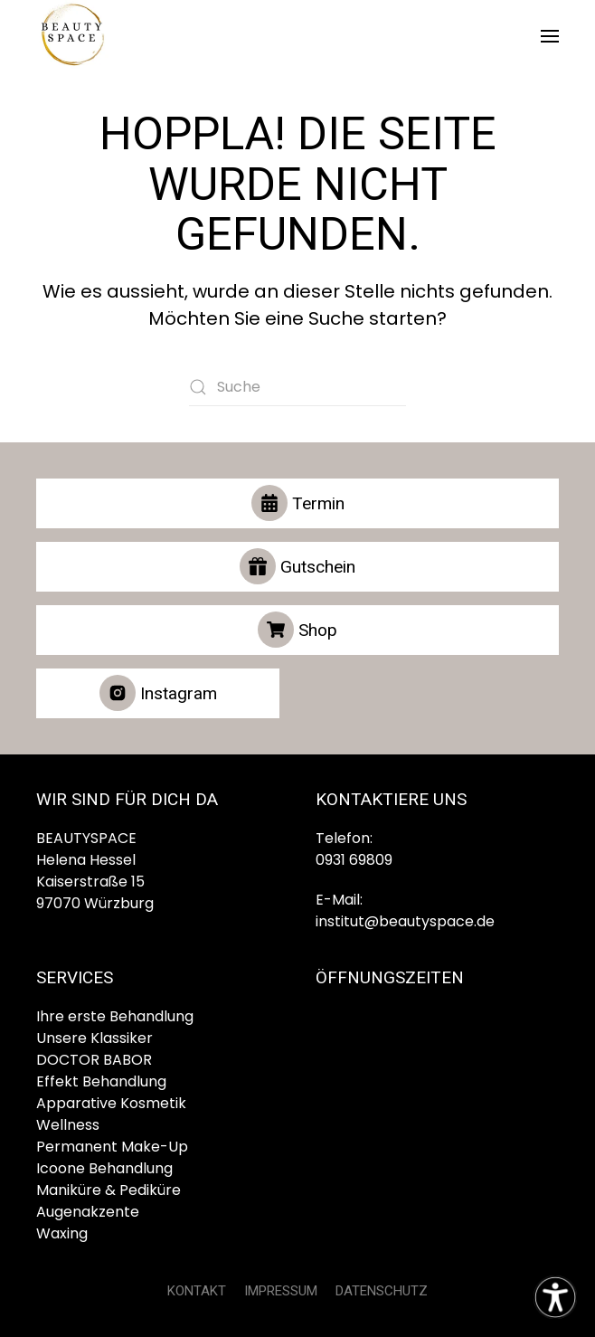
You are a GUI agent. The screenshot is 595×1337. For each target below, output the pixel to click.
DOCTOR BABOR (94, 1059)
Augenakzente (87, 1211)
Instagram (158, 693)
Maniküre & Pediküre (108, 1190)
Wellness (67, 1124)
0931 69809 (354, 859)
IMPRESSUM (280, 1291)
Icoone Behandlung (104, 1168)
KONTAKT (196, 1291)
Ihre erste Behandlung (115, 1016)
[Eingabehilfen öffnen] (555, 1297)
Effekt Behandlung (101, 1081)
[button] (550, 36)
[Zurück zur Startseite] (72, 36)
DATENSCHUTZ (381, 1291)
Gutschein (297, 566)
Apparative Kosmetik (111, 1103)
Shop (297, 630)
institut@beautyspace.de (405, 921)
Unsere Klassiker (94, 1038)
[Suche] (297, 387)
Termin (298, 503)
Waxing (62, 1233)
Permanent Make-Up (112, 1146)
